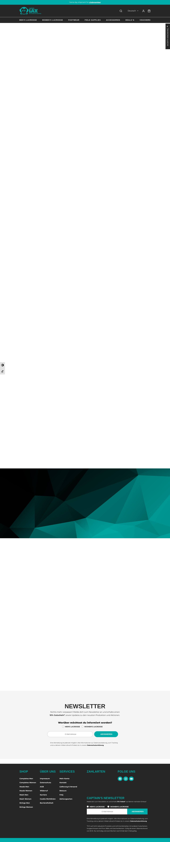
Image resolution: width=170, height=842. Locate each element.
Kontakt (63, 783)
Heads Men (24, 787)
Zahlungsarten (66, 799)
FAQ (61, 795)
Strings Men (24, 803)
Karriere (43, 795)
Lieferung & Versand (68, 787)
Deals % (129, 20)
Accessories (113, 20)
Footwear (73, 20)
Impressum (45, 779)
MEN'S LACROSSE (72, 727)
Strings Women (26, 807)
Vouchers (145, 20)
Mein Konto (64, 779)
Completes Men (26, 779)
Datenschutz (45, 783)
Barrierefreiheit (46, 803)
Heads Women (25, 791)
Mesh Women (25, 799)
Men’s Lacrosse (28, 20)
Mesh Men (23, 795)
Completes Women (27, 783)
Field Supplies (93, 20)
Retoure (63, 791)
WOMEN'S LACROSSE (93, 727)
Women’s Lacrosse (52, 20)
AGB (42, 787)
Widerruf (44, 791)
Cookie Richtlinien (48, 799)
